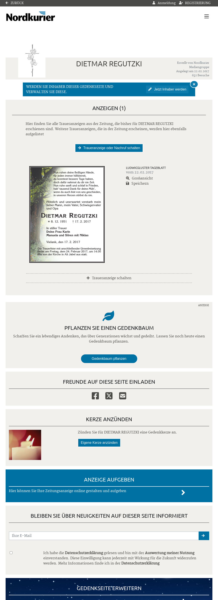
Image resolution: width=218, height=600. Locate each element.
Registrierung (195, 3)
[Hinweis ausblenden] (194, 84)
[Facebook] (95, 395)
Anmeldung (164, 3)
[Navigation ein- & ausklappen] (206, 16)
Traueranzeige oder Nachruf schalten (109, 148)
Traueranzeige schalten (109, 278)
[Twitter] (108, 395)
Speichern (137, 183)
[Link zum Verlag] (43, 16)
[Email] (122, 395)
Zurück (15, 3)
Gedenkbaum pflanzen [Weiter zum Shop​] (109, 358)
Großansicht (139, 178)
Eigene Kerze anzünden (99, 442)
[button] (204, 535)
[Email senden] (104, 535)
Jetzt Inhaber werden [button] (167, 89)
